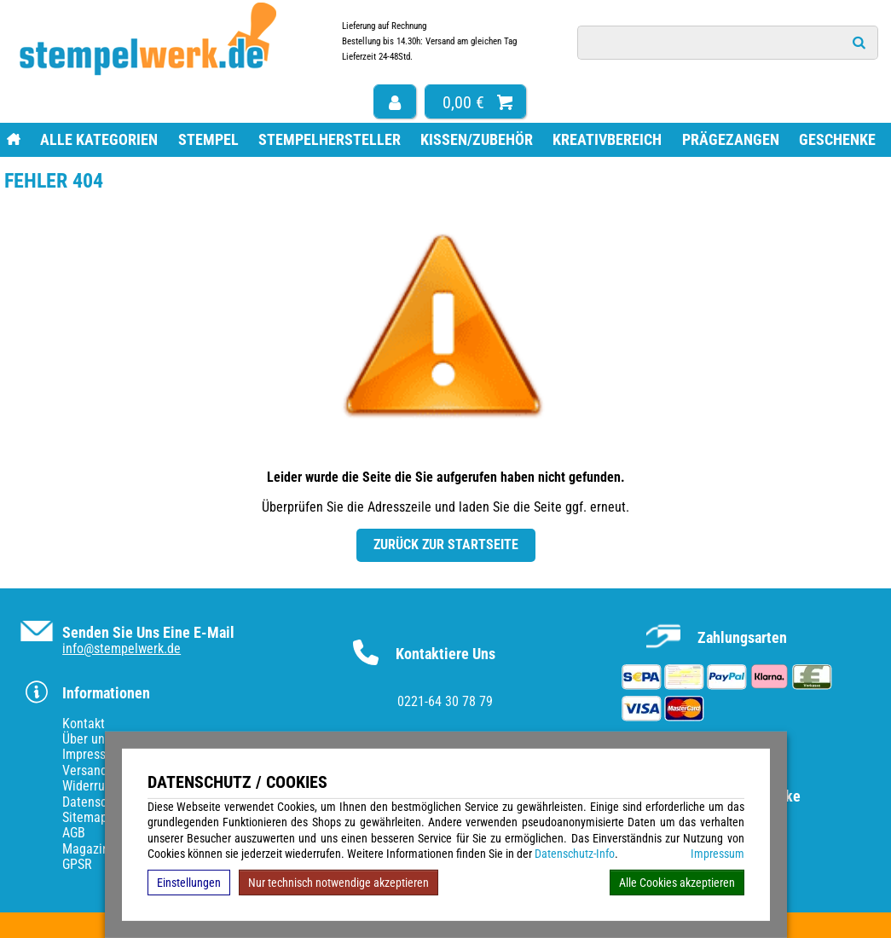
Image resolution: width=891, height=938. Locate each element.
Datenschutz (96, 802)
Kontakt (83, 723)
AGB (73, 833)
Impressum (717, 853)
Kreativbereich (607, 139)
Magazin (85, 849)
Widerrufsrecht (102, 786)
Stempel (208, 139)
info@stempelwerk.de (121, 648)
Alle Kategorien (99, 139)
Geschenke (837, 139)
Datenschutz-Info (575, 853)
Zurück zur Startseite (445, 544)
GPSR (77, 864)
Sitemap (84, 817)
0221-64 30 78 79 (445, 701)
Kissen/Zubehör (476, 139)
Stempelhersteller (329, 139)
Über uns (86, 739)
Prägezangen (730, 139)
